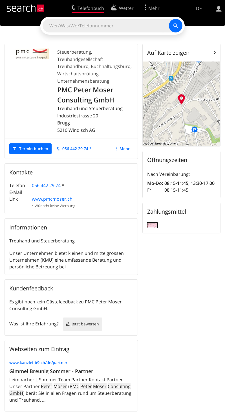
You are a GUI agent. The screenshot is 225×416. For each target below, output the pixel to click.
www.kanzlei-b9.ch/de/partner (38, 362)
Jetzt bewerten (85, 324)
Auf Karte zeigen (168, 52)
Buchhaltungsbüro (111, 66)
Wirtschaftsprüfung (78, 74)
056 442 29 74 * (77, 148)
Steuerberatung (74, 52)
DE (199, 8)
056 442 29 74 (46, 185)
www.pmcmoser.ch (52, 199)
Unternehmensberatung (83, 81)
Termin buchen (33, 148)
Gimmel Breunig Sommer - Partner (51, 371)
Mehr (125, 148)
